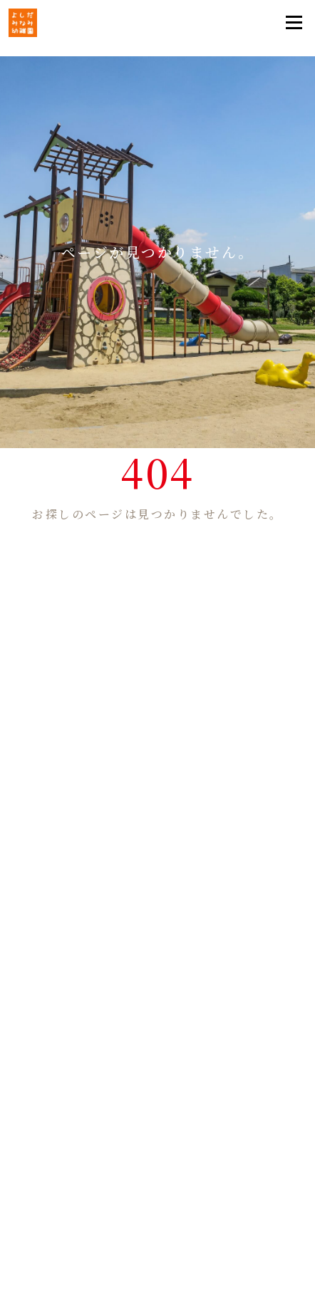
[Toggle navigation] (293, 23)
